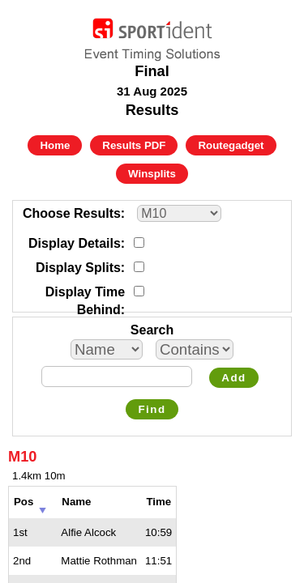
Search (152, 330)
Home (55, 145)
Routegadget (230, 145)
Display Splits (78, 267)
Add (233, 378)
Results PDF (133, 145)
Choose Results (72, 213)
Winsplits (152, 174)
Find (151, 409)
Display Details (74, 243)
